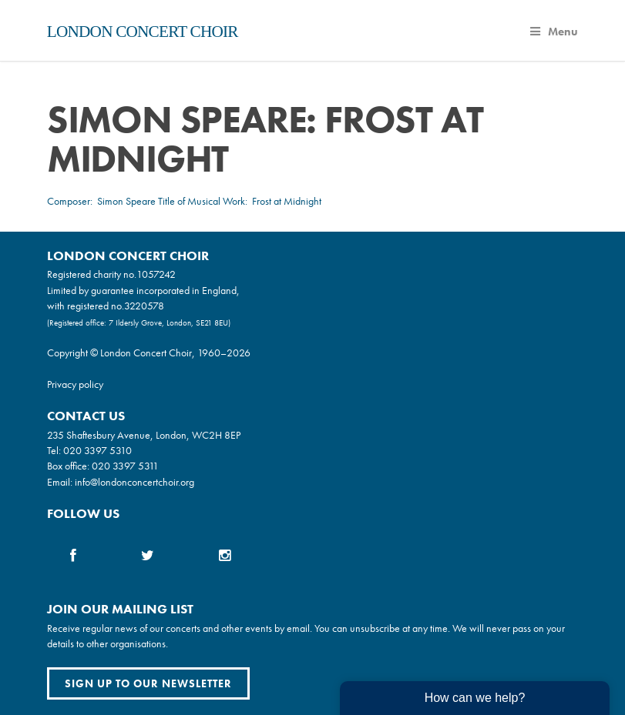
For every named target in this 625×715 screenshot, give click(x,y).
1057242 (156, 274)
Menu (554, 31)
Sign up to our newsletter (148, 683)
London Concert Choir (142, 31)
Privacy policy (75, 384)
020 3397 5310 (97, 450)
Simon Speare (126, 201)
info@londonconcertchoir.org (134, 482)
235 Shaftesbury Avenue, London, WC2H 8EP (143, 435)
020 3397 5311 (125, 466)
